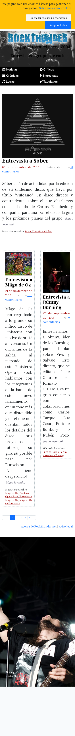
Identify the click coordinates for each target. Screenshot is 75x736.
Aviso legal (66, 526)
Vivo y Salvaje (60, 451)
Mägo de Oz (11, 492)
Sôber (28, 231)
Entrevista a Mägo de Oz (18, 282)
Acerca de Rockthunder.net (39, 526)
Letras (10, 81)
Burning (47, 451)
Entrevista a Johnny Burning (56, 302)
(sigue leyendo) (15, 482)
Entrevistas (50, 75)
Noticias (11, 69)
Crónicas (12, 75)
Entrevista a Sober (42, 231)
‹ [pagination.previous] (4, 517)
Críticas (48, 69)
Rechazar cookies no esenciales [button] (48, 17)
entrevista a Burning (53, 455)
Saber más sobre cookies (55, 8)
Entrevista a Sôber (25, 160)
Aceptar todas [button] (58, 25)
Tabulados (50, 81)
